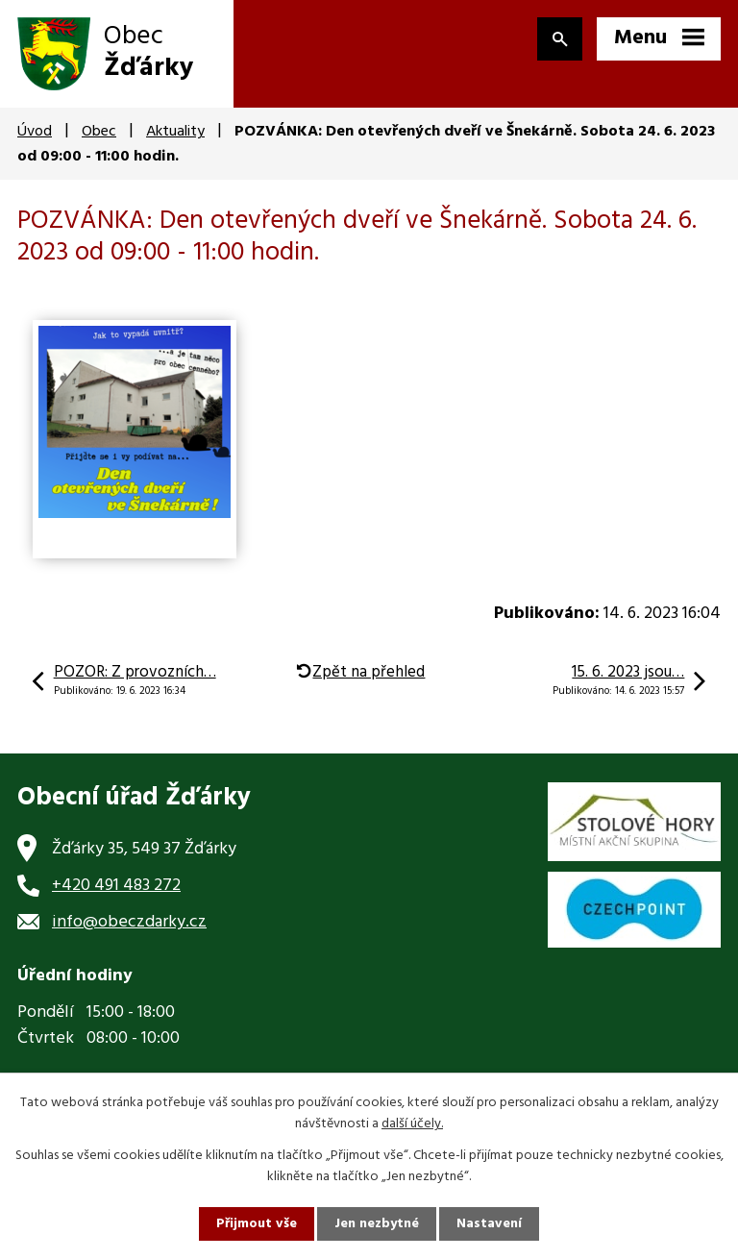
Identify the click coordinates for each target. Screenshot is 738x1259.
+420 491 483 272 (116, 886)
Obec (99, 131)
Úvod (34, 131)
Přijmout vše (256, 1224)
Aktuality (175, 131)
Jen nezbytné (376, 1224)
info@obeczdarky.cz (129, 922)
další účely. (412, 1124)
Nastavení (489, 1224)
